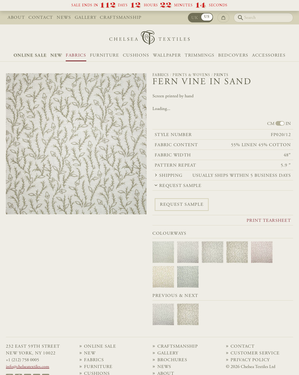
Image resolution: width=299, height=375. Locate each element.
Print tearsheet (269, 220)
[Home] (149, 39)
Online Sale (30, 55)
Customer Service (255, 353)
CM (270, 124)
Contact (40, 17)
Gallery (85, 17)
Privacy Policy (250, 360)
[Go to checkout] (223, 17)
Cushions (136, 55)
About (16, 17)
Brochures (172, 360)
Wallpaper (167, 55)
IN (288, 124)
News (64, 17)
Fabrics (76, 55)
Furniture (104, 55)
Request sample (181, 204)
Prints (221, 75)
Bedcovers (233, 55)
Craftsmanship (121, 17)
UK (195, 18)
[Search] (263, 17)
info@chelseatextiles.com (27, 367)
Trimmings (200, 55)
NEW (56, 55)
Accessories (268, 55)
